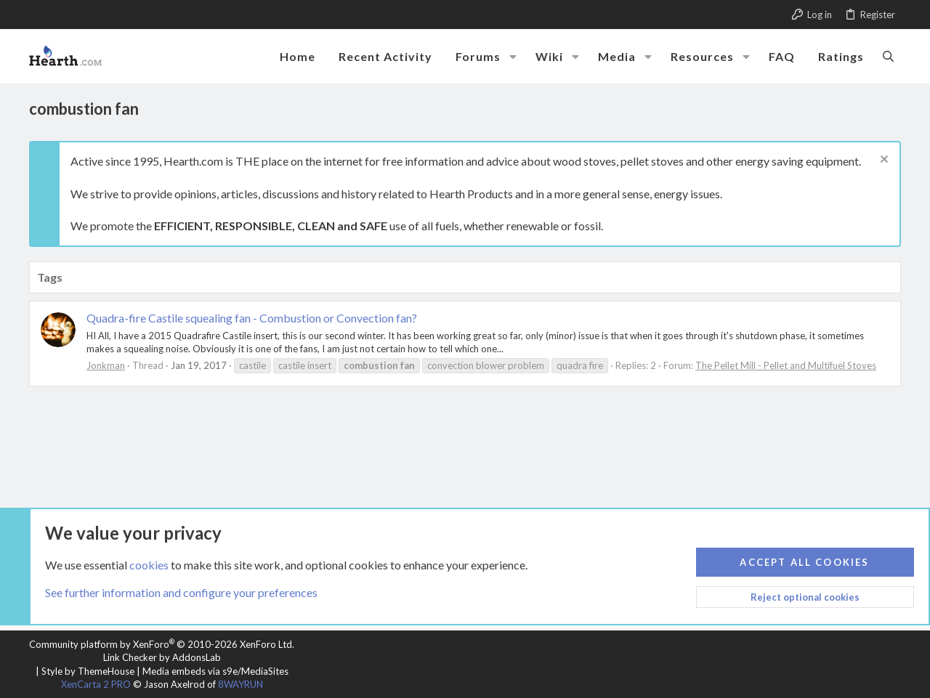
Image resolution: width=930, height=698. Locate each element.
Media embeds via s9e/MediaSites (215, 671)
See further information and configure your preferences (181, 592)
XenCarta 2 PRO (96, 684)
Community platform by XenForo (161, 644)
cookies (149, 564)
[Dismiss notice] (882, 161)
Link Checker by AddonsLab (162, 657)
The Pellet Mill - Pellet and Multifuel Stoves (785, 365)
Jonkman (105, 365)
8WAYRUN (240, 684)
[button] (513, 56)
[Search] (888, 56)
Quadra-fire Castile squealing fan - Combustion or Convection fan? (251, 318)
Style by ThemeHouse (87, 671)
